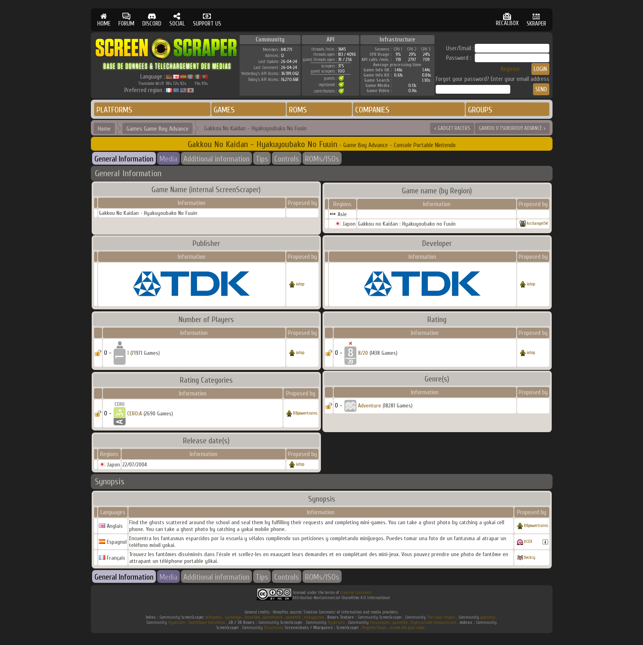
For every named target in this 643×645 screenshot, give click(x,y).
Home (104, 128)
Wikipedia (213, 617)
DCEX (528, 541)
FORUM (126, 19)
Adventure (369, 405)
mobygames (314, 617)
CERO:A (134, 413)
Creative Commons (356, 592)
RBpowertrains (305, 413)
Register (510, 69)
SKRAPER (536, 19)
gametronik (273, 617)
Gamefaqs (233, 617)
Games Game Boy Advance (157, 128)
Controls (286, 158)
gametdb (293, 617)
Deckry (529, 557)
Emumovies (379, 622)
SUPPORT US (207, 19)
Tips (262, 158)
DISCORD (151, 19)
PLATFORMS (114, 110)
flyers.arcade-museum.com (433, 622)
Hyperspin (176, 622)
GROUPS (480, 109)
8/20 (363, 353)
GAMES (224, 110)
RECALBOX (507, 20)
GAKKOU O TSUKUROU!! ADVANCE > (512, 128)
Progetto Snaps (374, 627)
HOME (103, 19)
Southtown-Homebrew (207, 622)
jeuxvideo (252, 617)
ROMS (298, 110)
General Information (123, 158)
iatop (300, 284)
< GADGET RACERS (452, 128)
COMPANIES (372, 109)
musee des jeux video (406, 627)
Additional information (216, 158)
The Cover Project (441, 617)
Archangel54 (537, 223)
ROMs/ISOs (322, 158)
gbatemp (487, 617)
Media (168, 158)
